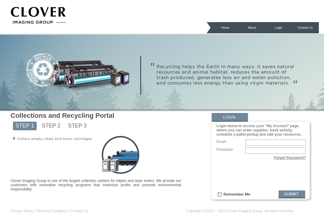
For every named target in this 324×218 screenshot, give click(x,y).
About (252, 27)
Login (278, 27)
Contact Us (305, 27)
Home (225, 27)
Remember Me (236, 194)
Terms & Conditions (52, 211)
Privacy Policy (22, 211)
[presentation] (261, 177)
